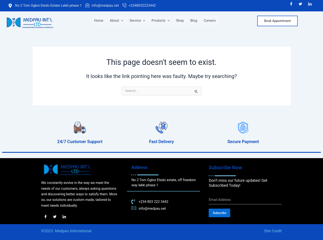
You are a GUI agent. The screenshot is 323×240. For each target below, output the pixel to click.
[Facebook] (291, 4)
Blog (193, 20)
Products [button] (161, 20)
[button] (116, 21)
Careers (210, 20)
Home (98, 20)
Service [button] (137, 20)
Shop (180, 20)
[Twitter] (300, 4)
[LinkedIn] (310, 4)
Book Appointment (277, 21)
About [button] (116, 20)
